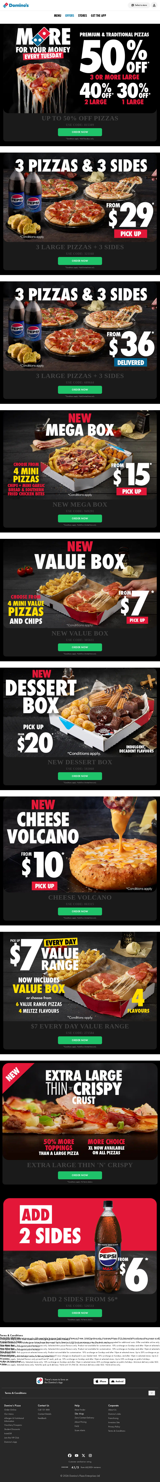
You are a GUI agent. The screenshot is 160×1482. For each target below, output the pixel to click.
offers (69, 15)
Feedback (42, 1418)
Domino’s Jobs (114, 1414)
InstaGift (8, 1433)
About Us (112, 1409)
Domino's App (10, 1442)
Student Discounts (12, 1429)
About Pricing (80, 1422)
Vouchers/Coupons (13, 1425)
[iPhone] (101, 1381)
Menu (57, 15)
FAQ (77, 1426)
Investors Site (114, 1422)
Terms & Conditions (116, 1430)
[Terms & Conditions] (151, 1393)
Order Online (10, 1409)
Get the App (98, 15)
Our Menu (9, 1414)
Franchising (113, 1418)
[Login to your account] (154, 5)
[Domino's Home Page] (16, 5)
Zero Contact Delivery (84, 1417)
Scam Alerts (80, 1430)
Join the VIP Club (11, 1437)
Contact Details (44, 1414)
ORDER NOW (80, 132)
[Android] (117, 1381)
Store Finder (80, 1409)
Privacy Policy (114, 1426)
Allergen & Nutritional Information (14, 1419)
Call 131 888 (44, 1409)
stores (82, 15)
